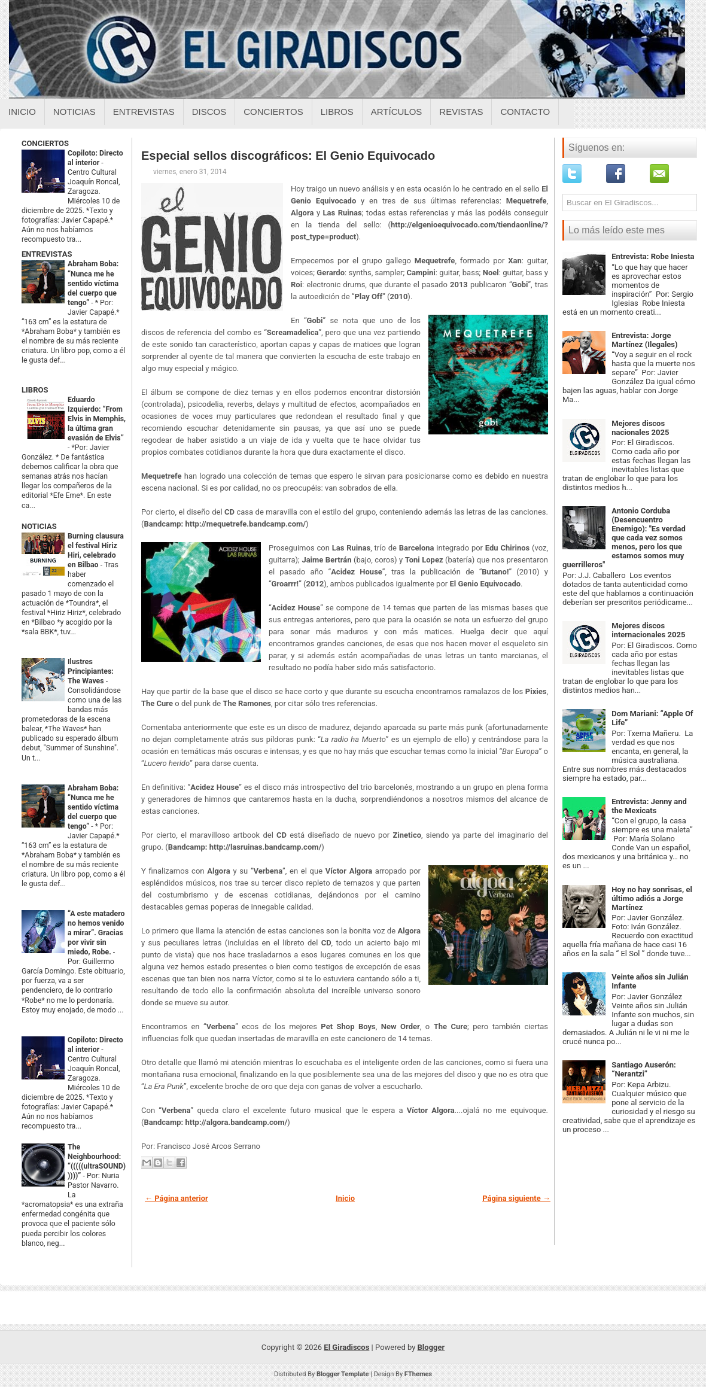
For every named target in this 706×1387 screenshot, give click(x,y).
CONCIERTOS (45, 143)
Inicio (22, 112)
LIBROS (35, 389)
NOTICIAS (39, 526)
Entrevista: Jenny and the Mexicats (649, 806)
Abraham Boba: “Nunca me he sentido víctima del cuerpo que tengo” (93, 283)
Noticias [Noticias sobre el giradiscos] (74, 112)
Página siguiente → (516, 1198)
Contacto (525, 112)
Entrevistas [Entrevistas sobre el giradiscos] (144, 112)
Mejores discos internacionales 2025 (648, 630)
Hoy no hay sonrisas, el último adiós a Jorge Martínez (651, 898)
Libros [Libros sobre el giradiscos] (337, 112)
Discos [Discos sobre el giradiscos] (209, 112)
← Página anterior (176, 1198)
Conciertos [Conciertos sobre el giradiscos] (273, 112)
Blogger (431, 1347)
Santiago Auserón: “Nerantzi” (643, 1069)
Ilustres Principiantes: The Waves (91, 671)
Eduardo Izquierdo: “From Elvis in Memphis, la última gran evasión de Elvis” (97, 419)
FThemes (418, 1374)
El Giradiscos (346, 1347)
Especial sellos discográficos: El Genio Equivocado (288, 156)
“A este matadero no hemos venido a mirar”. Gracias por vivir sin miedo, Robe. (96, 933)
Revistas (461, 112)
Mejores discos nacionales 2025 (640, 428)
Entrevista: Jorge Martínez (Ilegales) (644, 340)
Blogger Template (343, 1374)
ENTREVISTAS (47, 254)
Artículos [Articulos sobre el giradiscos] (396, 112)
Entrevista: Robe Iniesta (652, 256)
